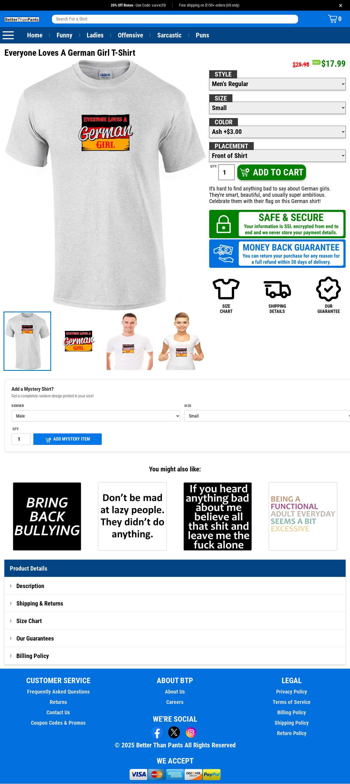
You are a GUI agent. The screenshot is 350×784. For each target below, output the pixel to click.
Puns (202, 35)
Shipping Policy (291, 723)
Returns (58, 702)
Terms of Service (291, 702)
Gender (17, 406)
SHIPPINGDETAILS (277, 295)
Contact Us (58, 712)
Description (30, 586)
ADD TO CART (271, 172)
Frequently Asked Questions (58, 692)
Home (34, 35)
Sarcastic (169, 35)
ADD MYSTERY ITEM (67, 440)
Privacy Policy (291, 692)
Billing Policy (32, 656)
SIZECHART (226, 295)
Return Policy (291, 733)
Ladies (95, 35)
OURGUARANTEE (328, 295)
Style (223, 74)
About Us (175, 692)
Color (224, 122)
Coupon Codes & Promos (58, 723)
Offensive (130, 35)
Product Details (29, 568)
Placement (231, 146)
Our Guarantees (35, 638)
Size (221, 98)
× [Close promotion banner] (340, 5)
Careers (175, 702)
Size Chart (29, 621)
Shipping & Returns (39, 603)
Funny (64, 35)
